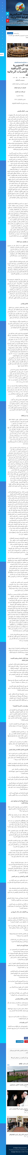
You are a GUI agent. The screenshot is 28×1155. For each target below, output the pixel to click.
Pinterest (22, 1041)
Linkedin (13, 1041)
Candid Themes (19, 1151)
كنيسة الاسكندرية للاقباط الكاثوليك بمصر (14, 17)
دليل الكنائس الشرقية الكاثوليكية (14, 62)
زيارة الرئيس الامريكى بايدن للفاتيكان (14, 1135)
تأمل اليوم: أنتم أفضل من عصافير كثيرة (15, 1057)
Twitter (13, 1038)
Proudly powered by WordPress (11, 1149)
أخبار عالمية (23, 62)
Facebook (22, 1038)
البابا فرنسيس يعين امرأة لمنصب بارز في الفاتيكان (14, 1110)
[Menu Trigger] (24, 3)
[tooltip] (1, 13)
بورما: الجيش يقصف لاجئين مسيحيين (15, 1085)
